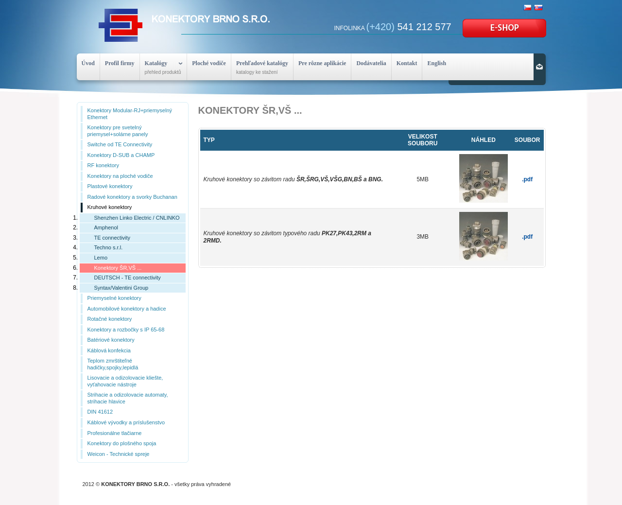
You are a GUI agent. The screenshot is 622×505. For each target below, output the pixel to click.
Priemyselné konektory (114, 298)
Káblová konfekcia (109, 350)
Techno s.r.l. (108, 247)
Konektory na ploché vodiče (120, 176)
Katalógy (156, 63)
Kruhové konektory (109, 207)
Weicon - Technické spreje (118, 454)
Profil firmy (120, 63)
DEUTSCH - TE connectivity (127, 277)
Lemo (101, 258)
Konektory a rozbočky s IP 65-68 (126, 329)
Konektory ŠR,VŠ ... (118, 268)
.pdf (527, 179)
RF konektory (103, 165)
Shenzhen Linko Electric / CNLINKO (137, 218)
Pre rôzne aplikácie (322, 63)
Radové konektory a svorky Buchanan (132, 197)
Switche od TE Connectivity (120, 144)
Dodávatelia (371, 63)
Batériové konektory (111, 340)
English (436, 63)
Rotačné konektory (109, 319)
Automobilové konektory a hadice (126, 309)
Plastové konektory (110, 186)
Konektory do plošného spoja (121, 443)
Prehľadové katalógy (262, 63)
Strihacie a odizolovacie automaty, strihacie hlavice (127, 398)
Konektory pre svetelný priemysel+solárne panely (117, 130)
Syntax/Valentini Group (121, 288)
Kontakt (407, 63)
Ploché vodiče (209, 63)
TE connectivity (112, 238)
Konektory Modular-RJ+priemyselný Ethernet (130, 113)
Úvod (88, 63)
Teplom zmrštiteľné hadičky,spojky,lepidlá (112, 364)
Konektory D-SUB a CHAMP (121, 155)
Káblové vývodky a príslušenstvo (126, 422)
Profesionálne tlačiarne (114, 433)
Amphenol (106, 227)
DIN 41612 (100, 412)
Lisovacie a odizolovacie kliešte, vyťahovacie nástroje (125, 381)
